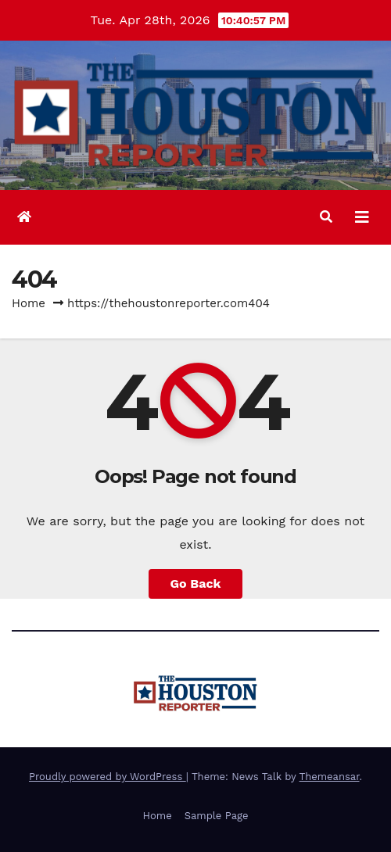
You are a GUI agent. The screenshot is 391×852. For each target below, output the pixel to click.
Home (28, 303)
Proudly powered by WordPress (107, 776)
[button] (326, 216)
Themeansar (330, 776)
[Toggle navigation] (362, 217)
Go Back (195, 583)
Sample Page (217, 816)
